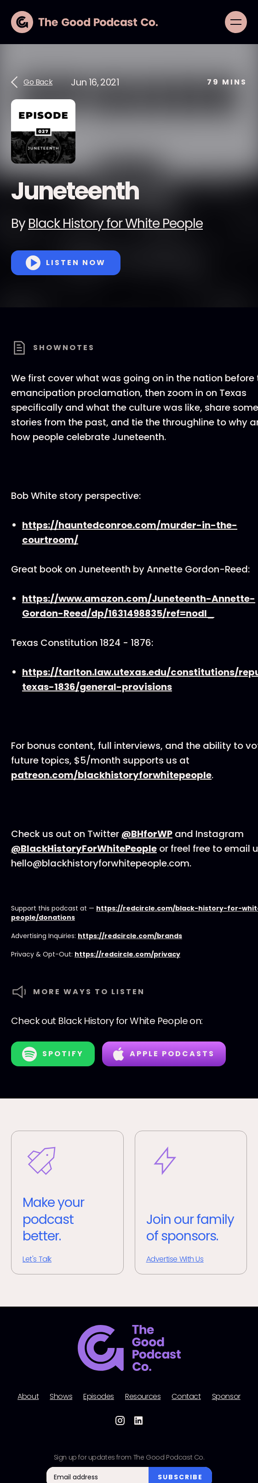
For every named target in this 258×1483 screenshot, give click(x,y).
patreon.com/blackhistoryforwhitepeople (111, 775)
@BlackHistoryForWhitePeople (84, 848)
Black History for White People (115, 223)
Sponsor (226, 1396)
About (28, 1396)
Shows (61, 1396)
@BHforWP (146, 833)
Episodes (98, 1396)
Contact (186, 1396)
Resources (143, 1396)
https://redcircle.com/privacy (127, 954)
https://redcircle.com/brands (130, 935)
